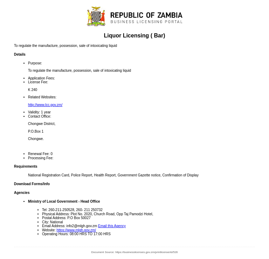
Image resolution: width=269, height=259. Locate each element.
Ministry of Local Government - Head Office (64, 201)
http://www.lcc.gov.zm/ (45, 105)
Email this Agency (112, 226)
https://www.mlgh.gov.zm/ (76, 230)
